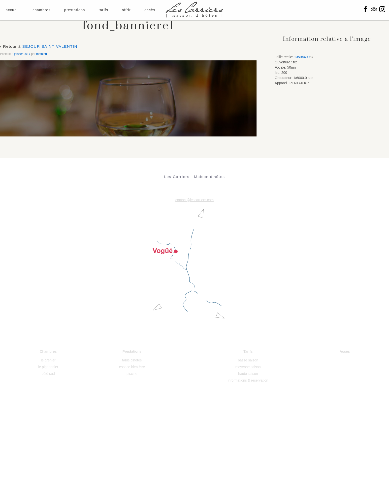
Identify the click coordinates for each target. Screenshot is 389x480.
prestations (74, 10)
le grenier (48, 360)
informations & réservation (248, 380)
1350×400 (302, 57)
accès (149, 10)
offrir (126, 10)
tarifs (103, 10)
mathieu (41, 54)
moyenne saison (248, 367)
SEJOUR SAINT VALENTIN (49, 46)
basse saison (248, 360)
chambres (41, 10)
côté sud (48, 374)
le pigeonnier (48, 367)
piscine (132, 374)
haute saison (248, 374)
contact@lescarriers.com (194, 200)
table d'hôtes (132, 360)
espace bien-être (132, 367)
